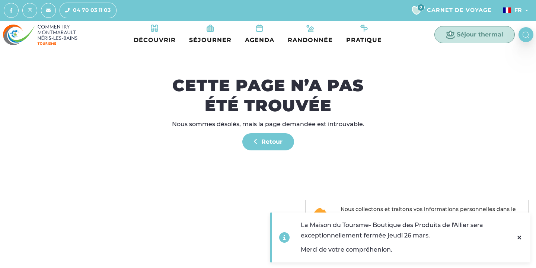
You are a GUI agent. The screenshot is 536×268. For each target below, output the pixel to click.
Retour (268, 141)
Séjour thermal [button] (474, 34)
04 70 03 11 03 (85, 10)
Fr (512, 10)
